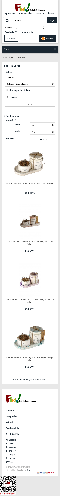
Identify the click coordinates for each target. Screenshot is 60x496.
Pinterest (11, 451)
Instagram (11, 447)
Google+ (11, 454)
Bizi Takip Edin (12, 434)
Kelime (9, 72)
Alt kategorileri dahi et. (18, 90)
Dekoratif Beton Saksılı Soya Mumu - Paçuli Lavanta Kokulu (30, 300)
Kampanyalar (25, 13)
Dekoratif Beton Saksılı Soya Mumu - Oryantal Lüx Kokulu (30, 242)
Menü (30, 49)
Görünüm (9, 138)
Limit (17, 124)
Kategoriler (11, 416)
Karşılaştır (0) (11, 31)
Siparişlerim (10, 13)
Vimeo (10, 462)
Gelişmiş (11, 97)
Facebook (11, 440)
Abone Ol (39, 13)
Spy (28, 470)
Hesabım (11, 38)
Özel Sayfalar (13, 428)
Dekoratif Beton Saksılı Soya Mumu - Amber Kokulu (30, 183)
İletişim (51, 13)
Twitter (10, 443)
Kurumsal (10, 410)
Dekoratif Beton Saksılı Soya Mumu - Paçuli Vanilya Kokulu (29, 358)
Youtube (10, 458)
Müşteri (9, 422)
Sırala (17, 131)
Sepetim (47, 38)
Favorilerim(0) (27, 31)
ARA (52, 20)
